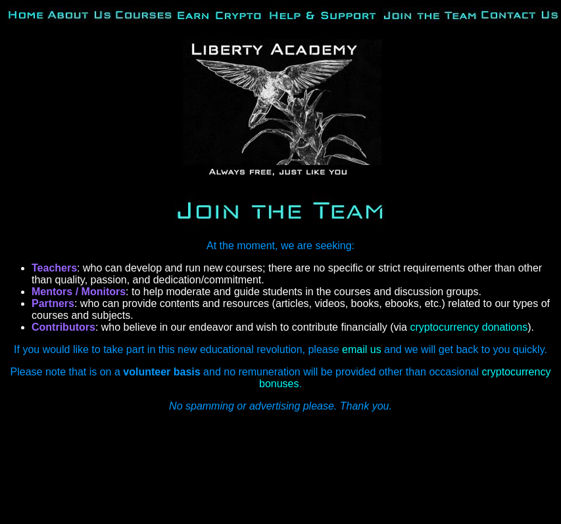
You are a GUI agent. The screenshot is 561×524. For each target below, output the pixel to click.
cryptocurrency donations (468, 327)
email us (361, 349)
